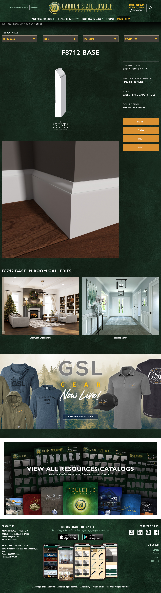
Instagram (131, 532)
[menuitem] (138, 8)
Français (156, 557)
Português (155, 560)
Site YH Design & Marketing (118, 586)
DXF (140, 138)
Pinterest (148, 532)
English (156, 549)
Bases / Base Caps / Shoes (139, 94)
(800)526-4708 (13, 536)
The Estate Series (134, 107)
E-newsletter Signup (18, 8)
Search (150, 8)
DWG (141, 130)
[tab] (43, 19)
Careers (35, 8)
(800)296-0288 (13, 554)
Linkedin (140, 532)
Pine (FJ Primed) (133, 81)
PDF (140, 147)
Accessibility (85, 586)
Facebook (156, 532)
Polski (156, 564)
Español (156, 553)
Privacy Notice (98, 586)
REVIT (141, 121)
